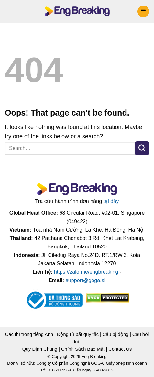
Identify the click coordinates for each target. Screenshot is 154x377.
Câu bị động (115, 334)
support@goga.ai (86, 280)
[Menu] (143, 11)
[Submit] (142, 148)
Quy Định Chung (40, 349)
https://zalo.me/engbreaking (86, 272)
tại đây (111, 201)
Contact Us (120, 349)
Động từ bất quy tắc (78, 334)
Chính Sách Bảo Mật (82, 349)
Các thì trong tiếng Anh (29, 334)
